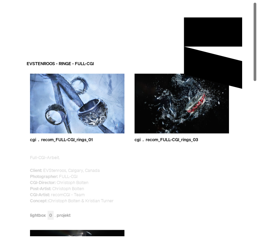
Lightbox (42, 215)
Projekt (63, 215)
